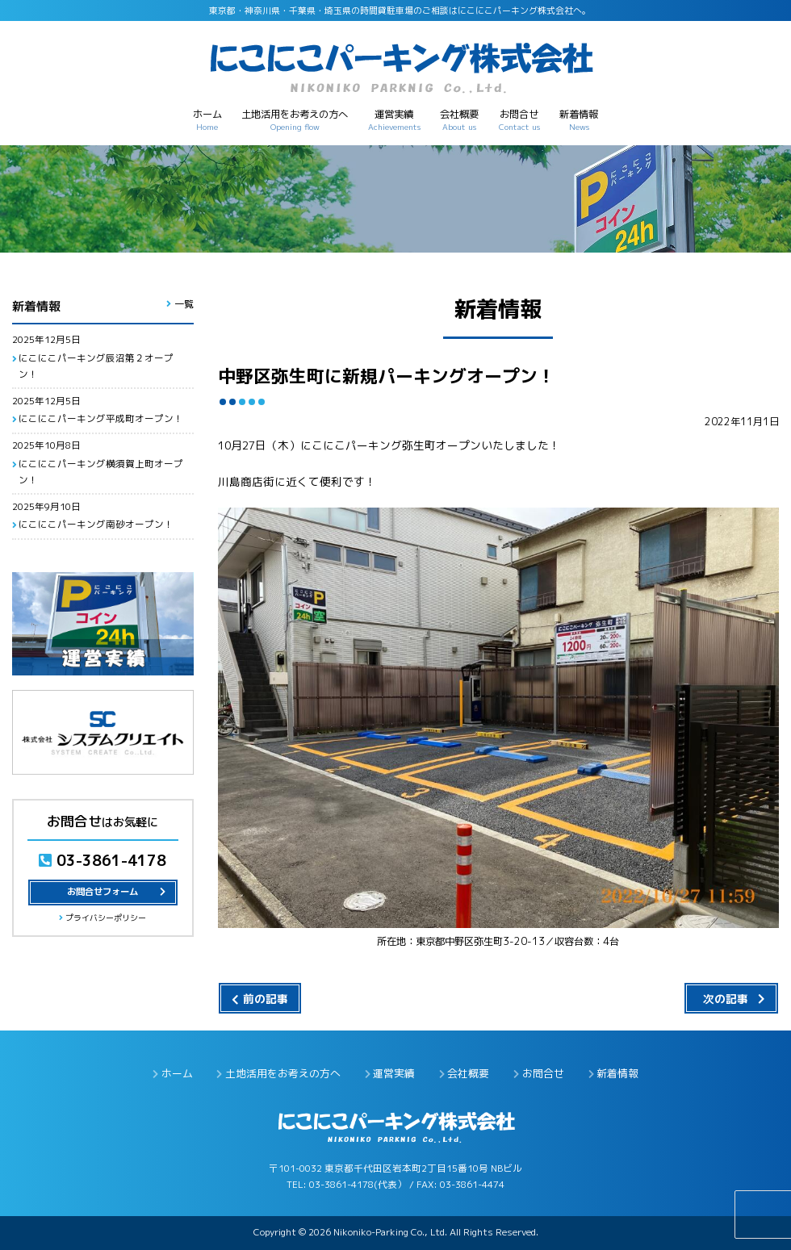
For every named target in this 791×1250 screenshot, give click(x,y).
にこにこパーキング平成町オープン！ (101, 418)
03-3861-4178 (102, 860)
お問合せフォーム (102, 891)
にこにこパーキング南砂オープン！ (96, 524)
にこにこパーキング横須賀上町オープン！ (101, 472)
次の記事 (725, 998)
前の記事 (265, 998)
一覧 (184, 304)
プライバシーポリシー (105, 917)
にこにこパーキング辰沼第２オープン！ (96, 366)
